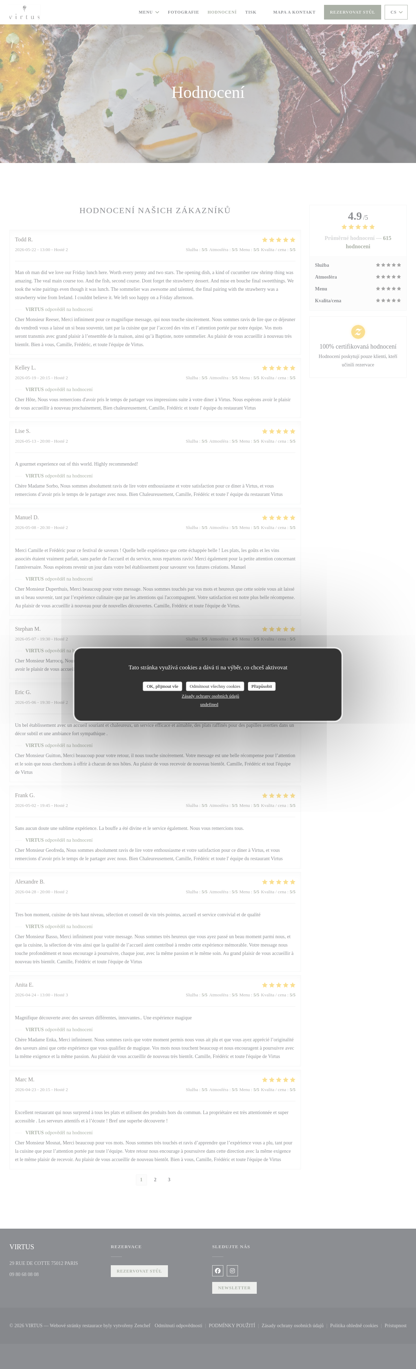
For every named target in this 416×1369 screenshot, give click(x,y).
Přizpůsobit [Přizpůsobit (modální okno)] (262, 686)
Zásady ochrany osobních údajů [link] (210, 696)
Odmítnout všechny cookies (215, 686)
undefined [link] (209, 704)
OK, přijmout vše (162, 686)
